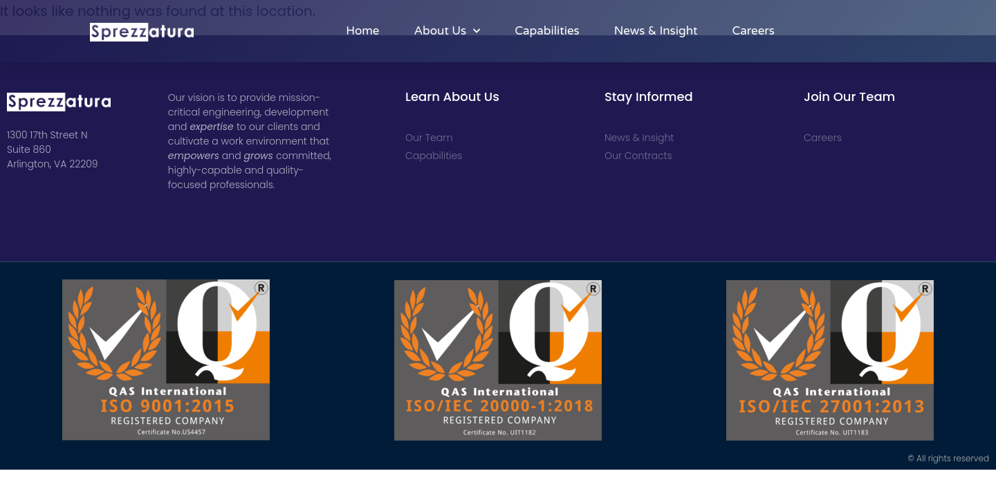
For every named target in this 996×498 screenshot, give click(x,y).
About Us (447, 31)
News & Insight (656, 31)
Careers (753, 31)
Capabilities (547, 31)
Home (362, 31)
